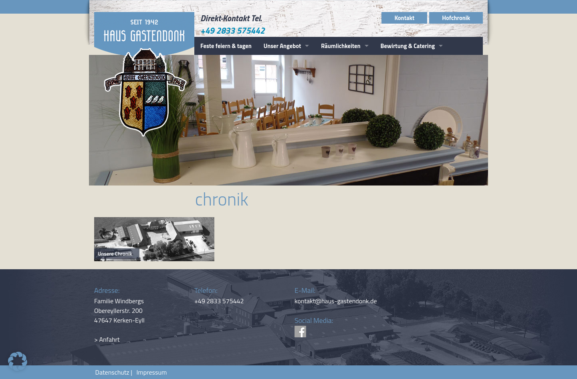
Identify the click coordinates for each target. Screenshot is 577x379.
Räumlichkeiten (340, 45)
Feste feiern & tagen (226, 45)
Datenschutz (112, 372)
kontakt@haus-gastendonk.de (336, 301)
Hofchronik (456, 17)
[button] (17, 361)
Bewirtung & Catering (408, 45)
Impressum (150, 372)
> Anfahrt (107, 339)
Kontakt (404, 17)
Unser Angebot (282, 45)
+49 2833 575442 (232, 30)
